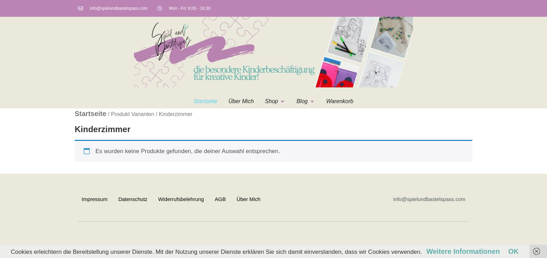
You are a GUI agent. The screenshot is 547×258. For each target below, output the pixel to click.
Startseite (90, 113)
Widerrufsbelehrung (181, 199)
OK (513, 251)
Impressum (94, 199)
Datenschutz (132, 199)
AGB (220, 199)
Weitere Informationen (463, 251)
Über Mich (248, 199)
